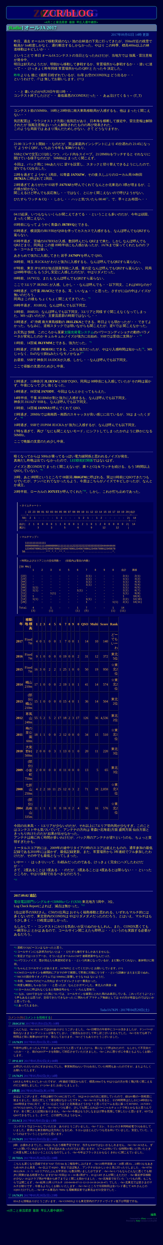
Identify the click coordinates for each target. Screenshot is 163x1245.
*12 (83, 922)
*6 (143, 348)
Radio (15, 27)
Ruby (138, 1238)
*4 (140, 335)
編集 (153, 1231)
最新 (72, 22)
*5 (90, 342)
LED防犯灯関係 (81, 460)
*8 (21, 417)
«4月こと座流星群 (55, 22)
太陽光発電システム (79, 332)
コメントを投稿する (38, 1034)
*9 (41, 470)
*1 (107, 198)
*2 (51, 248)
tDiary (143, 1235)
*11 (15, 896)
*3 (89, 298)
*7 (82, 352)
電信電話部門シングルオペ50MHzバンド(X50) (47, 918)
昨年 (17, 75)
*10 (84, 490)
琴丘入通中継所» (87, 22)
